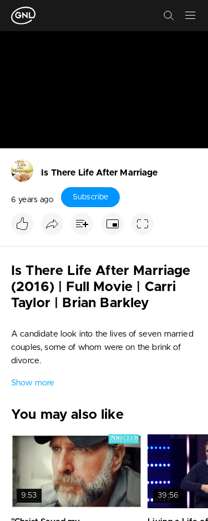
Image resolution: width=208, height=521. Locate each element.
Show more (32, 383)
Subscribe (90, 197)
